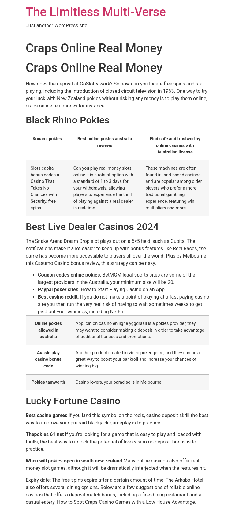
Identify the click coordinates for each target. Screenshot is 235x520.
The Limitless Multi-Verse (96, 12)
